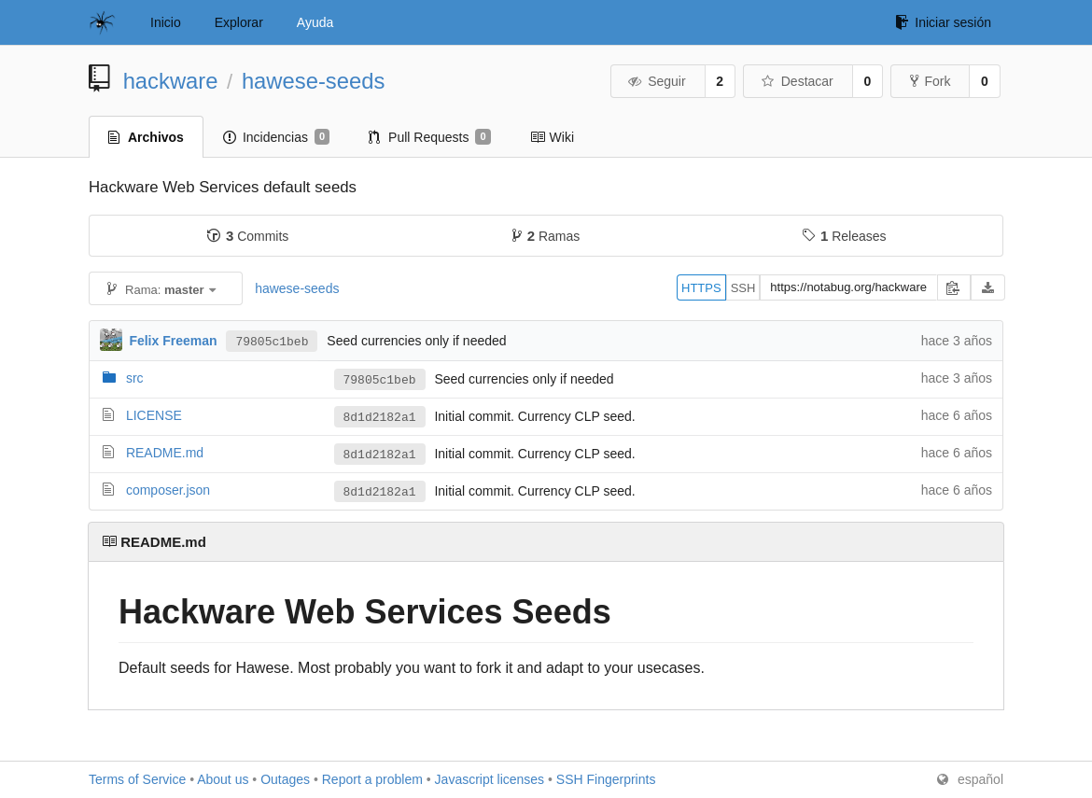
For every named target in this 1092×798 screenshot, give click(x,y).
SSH (743, 288)
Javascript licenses (490, 779)
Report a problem (372, 779)
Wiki (552, 137)
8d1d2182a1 (379, 417)
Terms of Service (137, 779)
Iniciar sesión (943, 22)
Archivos (146, 137)
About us (222, 779)
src (135, 378)
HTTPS (701, 288)
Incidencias (276, 137)
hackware (170, 80)
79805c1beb (271, 340)
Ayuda (315, 22)
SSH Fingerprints (606, 779)
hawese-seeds (313, 80)
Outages (285, 779)
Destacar (796, 81)
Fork (930, 81)
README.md (164, 452)
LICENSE (154, 415)
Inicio (165, 22)
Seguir (656, 81)
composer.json (168, 490)
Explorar (239, 22)
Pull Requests (430, 137)
